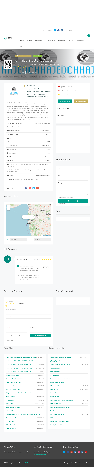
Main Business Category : (28, 123)
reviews (70, 95)
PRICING (71, 41)
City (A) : (28, 161)
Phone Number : (28, 134)
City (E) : (28, 157)
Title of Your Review (11, 310)
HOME (22, 41)
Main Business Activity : (28, 127)
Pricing (66, 463)
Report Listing (82, 101)
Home (58, 463)
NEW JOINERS (61, 41)
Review (8, 317)
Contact (88, 463)
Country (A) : (28, 153)
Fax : (9, 138)
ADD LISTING (80, 41)
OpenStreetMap (48, 235)
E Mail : (28, 175)
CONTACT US (51, 41)
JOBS (22, 46)
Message (60, 183)
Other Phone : (28, 146)
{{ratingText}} (21, 303)
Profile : (28, 111)
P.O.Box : (28, 142)
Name (60, 168)
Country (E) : (28, 149)
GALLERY (29, 41)
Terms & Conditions (77, 463)
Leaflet (43, 235)
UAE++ (27, 463)
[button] (33, 216)
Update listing (66, 101)
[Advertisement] (47, 14)
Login (43, 30)
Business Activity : (28, 131)
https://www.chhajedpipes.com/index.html (39, 92)
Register (50, 30)
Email (59, 175)
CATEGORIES (39, 41)
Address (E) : (27, 165)
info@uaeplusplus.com (40, 454)
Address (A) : (27, 171)
